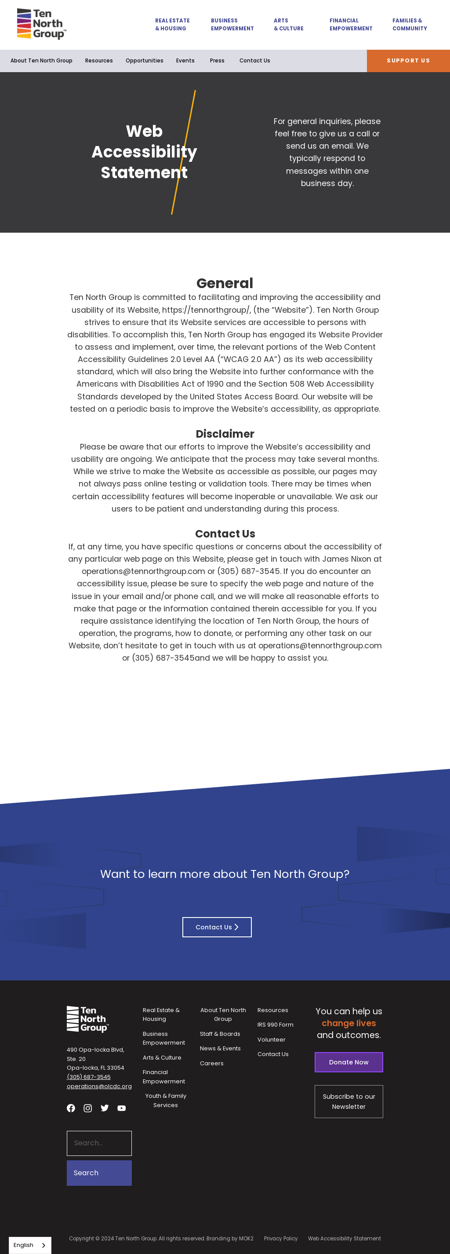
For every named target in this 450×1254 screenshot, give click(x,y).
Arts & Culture (289, 25)
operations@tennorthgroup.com (143, 571)
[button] (168, 25)
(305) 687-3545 (248, 571)
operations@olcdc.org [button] (99, 1086)
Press (217, 60)
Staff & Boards (220, 1034)
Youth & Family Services (165, 1100)
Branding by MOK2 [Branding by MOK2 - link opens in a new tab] (230, 1238)
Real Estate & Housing (172, 25)
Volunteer (272, 1039)
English (23, 1245)
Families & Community (409, 25)
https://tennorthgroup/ (206, 310)
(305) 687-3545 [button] (89, 1077)
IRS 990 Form (276, 1024)
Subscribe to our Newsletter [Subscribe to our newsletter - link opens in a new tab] (349, 1101)
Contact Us (255, 60)
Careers (212, 1063)
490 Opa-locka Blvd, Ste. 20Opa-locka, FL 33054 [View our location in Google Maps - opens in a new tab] (95, 1058)
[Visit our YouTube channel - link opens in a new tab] (121, 1108)
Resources (99, 60)
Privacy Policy (281, 1238)
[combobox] (30, 1245)
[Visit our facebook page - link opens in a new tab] (71, 1108)
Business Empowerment (232, 25)
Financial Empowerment (351, 25)
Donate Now (349, 1062)
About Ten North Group (42, 60)
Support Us (408, 60)
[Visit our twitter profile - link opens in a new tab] (105, 1108)
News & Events (220, 1048)
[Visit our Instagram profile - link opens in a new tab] (87, 1108)
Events (185, 60)
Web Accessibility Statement (344, 1238)
